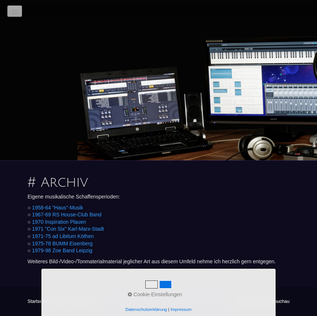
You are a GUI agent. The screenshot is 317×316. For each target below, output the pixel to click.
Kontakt (60, 301)
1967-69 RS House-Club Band (66, 215)
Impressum (84, 301)
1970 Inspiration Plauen (59, 222)
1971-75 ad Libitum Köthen (63, 236)
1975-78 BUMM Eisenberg (62, 243)
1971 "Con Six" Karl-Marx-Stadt (68, 229)
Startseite (37, 301)
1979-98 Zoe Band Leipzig (62, 250)
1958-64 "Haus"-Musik (57, 208)
